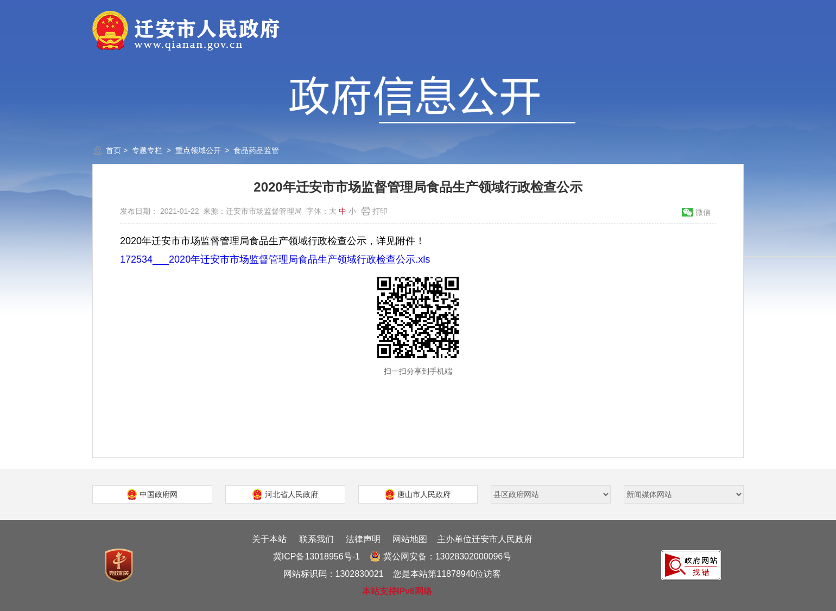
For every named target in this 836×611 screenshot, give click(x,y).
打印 (380, 211)
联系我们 (316, 539)
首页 (113, 150)
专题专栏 (147, 150)
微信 (703, 212)
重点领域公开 (198, 150)
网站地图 (409, 539)
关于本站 (269, 539)
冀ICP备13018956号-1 (316, 556)
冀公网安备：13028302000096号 (441, 556)
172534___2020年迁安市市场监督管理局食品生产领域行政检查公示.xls (275, 259)
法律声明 (363, 539)
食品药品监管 (256, 150)
